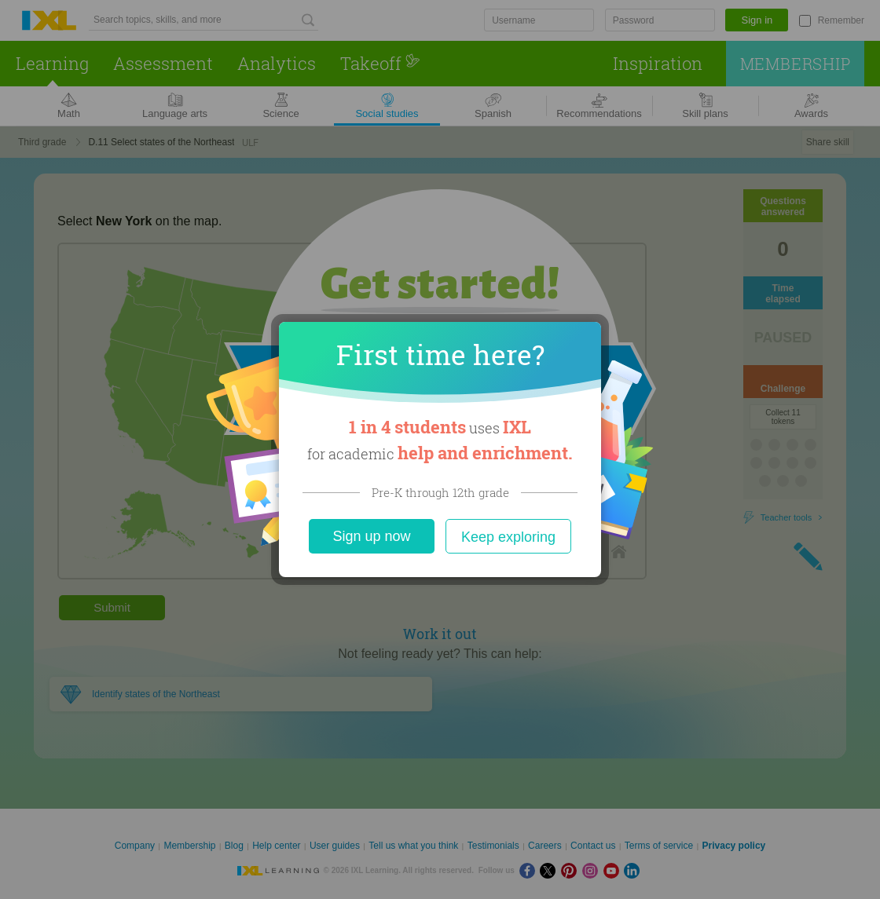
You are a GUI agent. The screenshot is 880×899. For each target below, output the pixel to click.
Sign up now (371, 536)
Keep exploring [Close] (508, 537)
